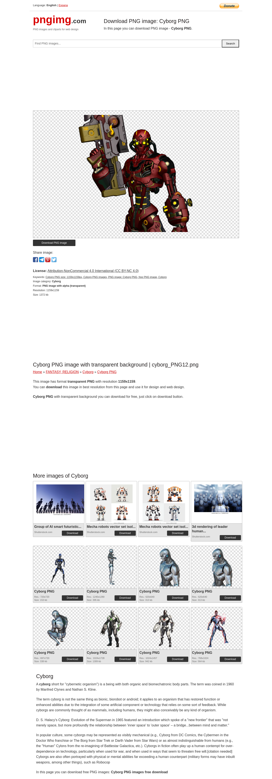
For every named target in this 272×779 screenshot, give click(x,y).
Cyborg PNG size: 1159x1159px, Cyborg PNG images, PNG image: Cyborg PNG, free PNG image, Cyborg (106, 277)
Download (72, 533)
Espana (63, 5)
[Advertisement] (136, 80)
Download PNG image (54, 242)
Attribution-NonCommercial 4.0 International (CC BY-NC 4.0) (93, 271)
